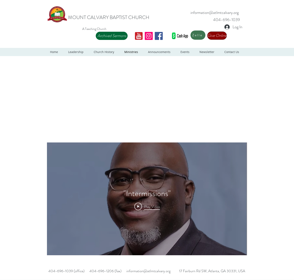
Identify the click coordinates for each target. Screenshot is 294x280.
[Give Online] (217, 36)
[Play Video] (147, 206)
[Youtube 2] (139, 36)
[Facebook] (159, 36)
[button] (78, 52)
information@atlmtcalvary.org (214, 13)
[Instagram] (149, 36)
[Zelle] (197, 35)
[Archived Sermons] (112, 36)
